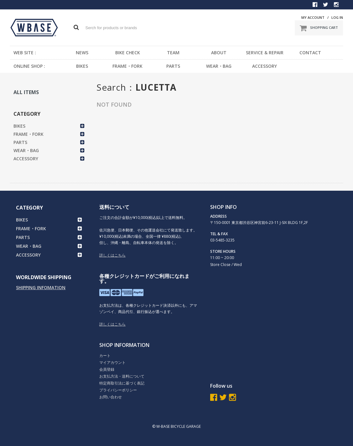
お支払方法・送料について (121, 376)
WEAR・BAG (218, 66)
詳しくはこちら (112, 255)
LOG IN (337, 17)
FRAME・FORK (127, 66)
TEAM (173, 53)
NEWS (82, 53)
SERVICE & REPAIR (264, 53)
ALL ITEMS (26, 92)
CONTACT (310, 53)
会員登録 (106, 369)
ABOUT (218, 53)
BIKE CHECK (127, 53)
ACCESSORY (264, 66)
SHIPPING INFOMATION (40, 287)
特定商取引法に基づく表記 (121, 383)
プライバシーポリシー (118, 390)
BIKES (82, 66)
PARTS (173, 66)
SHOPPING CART (319, 28)
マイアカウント (112, 362)
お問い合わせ (110, 397)
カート (105, 355)
